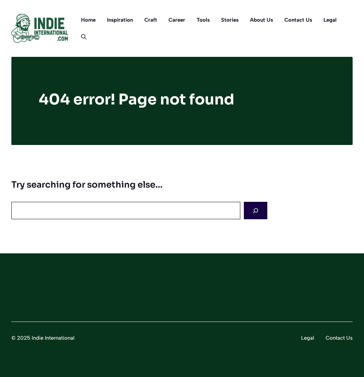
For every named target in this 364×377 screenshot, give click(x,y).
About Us (261, 20)
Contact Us (298, 20)
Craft (150, 20)
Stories (230, 20)
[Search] (255, 210)
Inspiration (120, 20)
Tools (203, 20)
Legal (330, 20)
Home (88, 20)
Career (176, 20)
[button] (80, 36)
